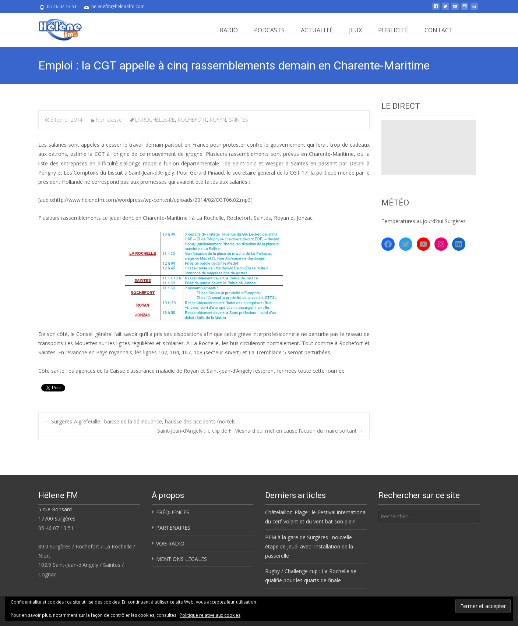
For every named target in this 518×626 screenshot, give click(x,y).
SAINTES (238, 119)
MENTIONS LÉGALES (181, 558)
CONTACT (438, 30)
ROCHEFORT (192, 119)
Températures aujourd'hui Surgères (423, 221)
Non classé (109, 119)
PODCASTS (269, 30)
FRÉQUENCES (172, 512)
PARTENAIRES (173, 527)
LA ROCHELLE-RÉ (155, 119)
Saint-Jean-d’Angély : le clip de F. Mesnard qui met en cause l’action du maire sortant (260, 430)
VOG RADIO (170, 543)
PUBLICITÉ (393, 30)
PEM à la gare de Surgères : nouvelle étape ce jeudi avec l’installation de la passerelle (309, 546)
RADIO (229, 30)
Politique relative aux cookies (210, 615)
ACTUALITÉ (317, 30)
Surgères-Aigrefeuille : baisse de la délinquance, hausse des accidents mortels (140, 421)
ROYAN (218, 119)
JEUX (355, 30)
